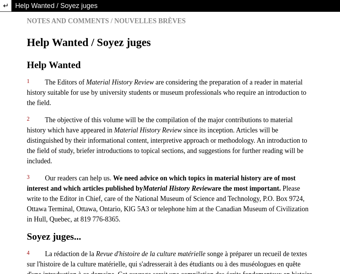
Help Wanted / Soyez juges (56, 6)
